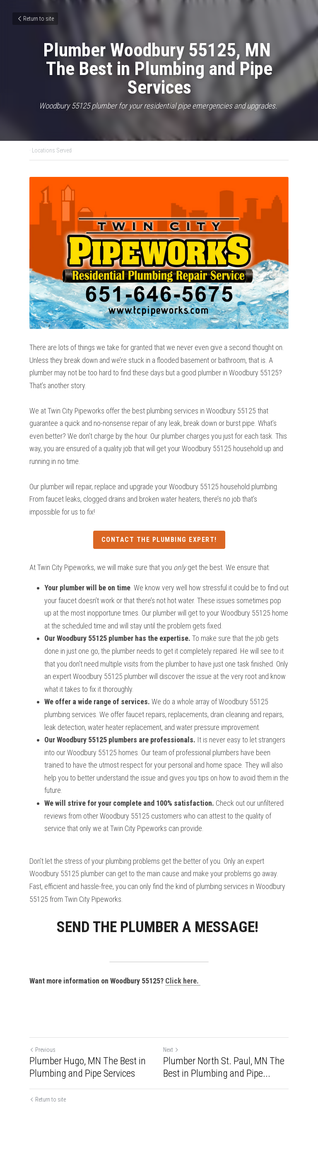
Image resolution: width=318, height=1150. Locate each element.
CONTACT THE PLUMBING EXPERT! (159, 540)
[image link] (159, 253)
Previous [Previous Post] (42, 1049)
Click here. (182, 980)
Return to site (35, 18)
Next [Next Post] (171, 1049)
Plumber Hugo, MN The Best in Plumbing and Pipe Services (87, 1067)
